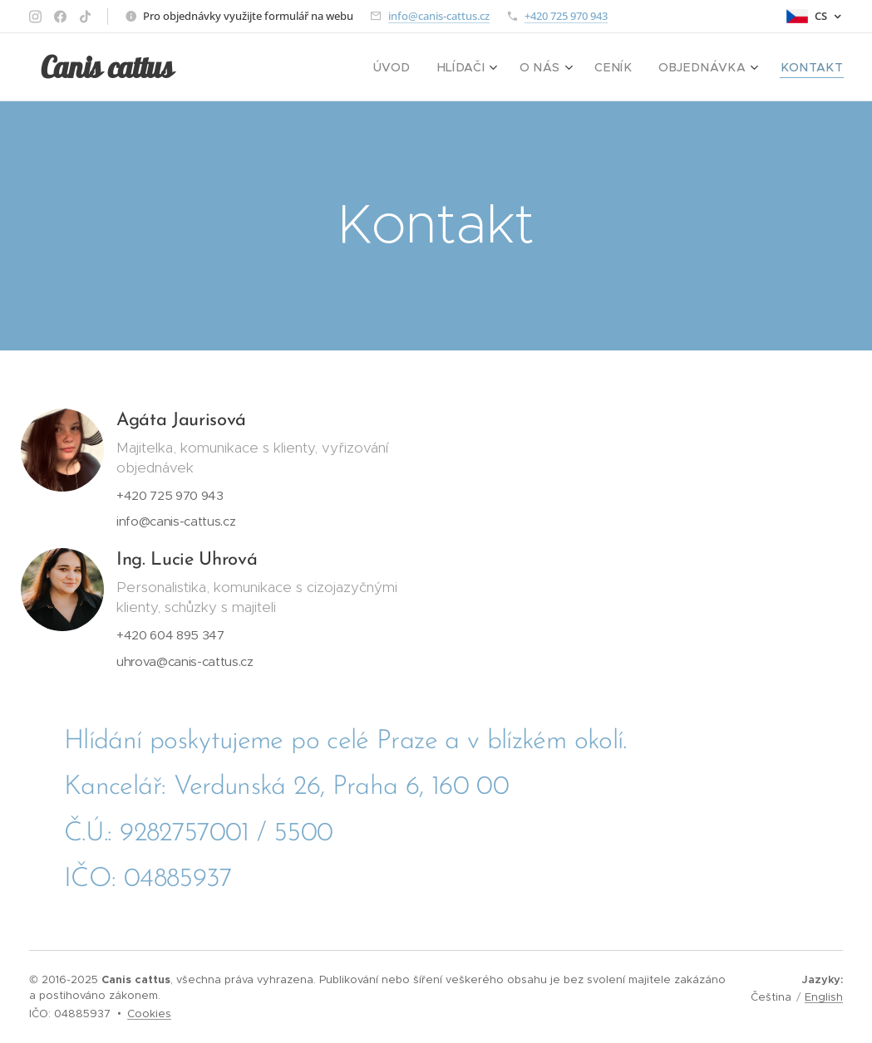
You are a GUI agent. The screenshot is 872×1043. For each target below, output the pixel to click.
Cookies (149, 1013)
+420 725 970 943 (566, 15)
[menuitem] (428, 67)
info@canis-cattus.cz (439, 15)
